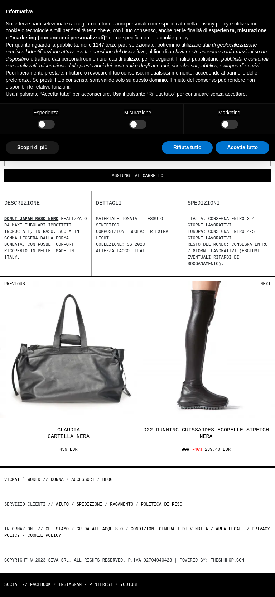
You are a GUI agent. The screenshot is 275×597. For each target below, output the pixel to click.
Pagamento (121, 504)
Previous (14, 284)
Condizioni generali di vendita (169, 529)
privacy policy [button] (214, 24)
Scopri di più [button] (32, 147)
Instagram (70, 585)
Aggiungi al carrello (137, 176)
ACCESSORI (83, 480)
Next (265, 284)
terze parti (117, 45)
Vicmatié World (22, 480)
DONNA (57, 480)
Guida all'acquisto (100, 529)
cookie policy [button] (174, 37)
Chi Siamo (57, 529)
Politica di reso (161, 504)
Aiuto (62, 504)
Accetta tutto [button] (242, 147)
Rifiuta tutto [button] (187, 147)
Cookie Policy (44, 535)
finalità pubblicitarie (197, 59)
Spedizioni (89, 504)
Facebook (40, 585)
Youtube (129, 585)
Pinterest (101, 585)
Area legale (230, 529)
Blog (107, 480)
